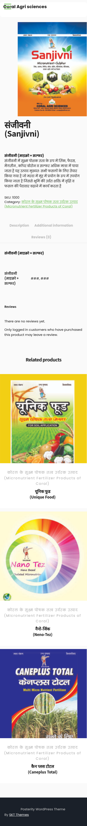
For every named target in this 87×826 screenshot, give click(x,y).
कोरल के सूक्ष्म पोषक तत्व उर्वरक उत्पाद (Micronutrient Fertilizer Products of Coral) (41, 204)
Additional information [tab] (53, 225)
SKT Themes (19, 814)
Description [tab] (19, 225)
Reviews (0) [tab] (41, 237)
